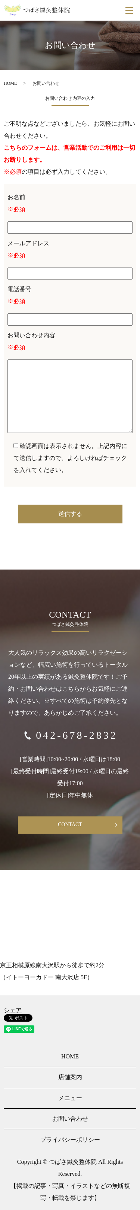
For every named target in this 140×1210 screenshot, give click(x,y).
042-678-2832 (77, 735)
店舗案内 (70, 1077)
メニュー (70, 1098)
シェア (13, 1010)
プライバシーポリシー (70, 1139)
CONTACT (70, 824)
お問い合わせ (70, 1118)
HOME (10, 83)
